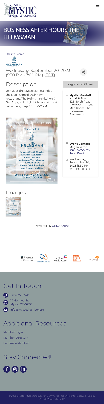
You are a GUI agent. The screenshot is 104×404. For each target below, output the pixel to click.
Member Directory (15, 337)
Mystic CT (60, 399)
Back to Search (15, 54)
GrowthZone (60, 225)
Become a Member (16, 343)
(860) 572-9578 (80, 150)
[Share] (83, 72)
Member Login (13, 332)
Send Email (77, 153)
